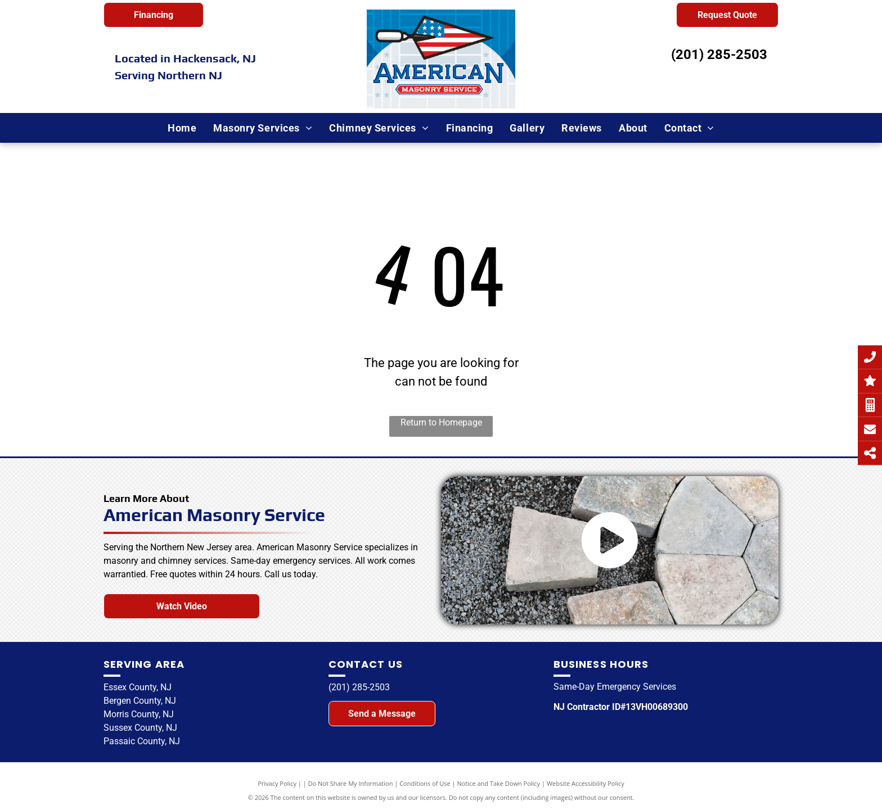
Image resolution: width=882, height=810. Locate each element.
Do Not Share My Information (350, 783)
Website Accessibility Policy (585, 783)
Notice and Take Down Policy (499, 783)
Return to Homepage (441, 422)
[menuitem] (182, 128)
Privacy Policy (277, 783)
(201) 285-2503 (719, 54)
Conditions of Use (425, 783)
